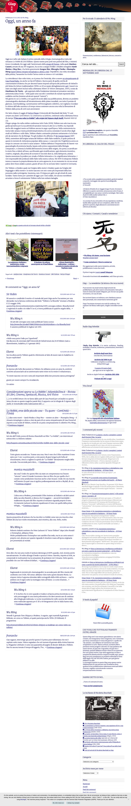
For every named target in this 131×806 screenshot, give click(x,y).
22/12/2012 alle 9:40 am (67, 491)
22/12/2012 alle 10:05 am (67, 527)
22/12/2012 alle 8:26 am (67, 469)
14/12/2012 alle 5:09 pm (68, 366)
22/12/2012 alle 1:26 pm (68, 590)
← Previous (9, 278)
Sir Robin (11, 294)
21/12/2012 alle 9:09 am (67, 433)
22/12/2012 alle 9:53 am (68, 514)
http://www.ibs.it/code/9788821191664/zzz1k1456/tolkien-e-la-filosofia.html (40, 324)
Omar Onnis (86, 485)
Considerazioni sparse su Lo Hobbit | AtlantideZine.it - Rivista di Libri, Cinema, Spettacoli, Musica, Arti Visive (41, 393)
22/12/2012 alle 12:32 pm (67, 568)
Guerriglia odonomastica (98, 396)
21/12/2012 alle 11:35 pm (67, 450)
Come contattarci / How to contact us (98, 236)
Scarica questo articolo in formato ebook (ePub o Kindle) (28, 225)
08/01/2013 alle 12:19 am (67, 635)
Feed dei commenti (89, 766)
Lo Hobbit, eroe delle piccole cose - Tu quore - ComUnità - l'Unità (39, 412)
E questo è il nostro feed (103, 342)
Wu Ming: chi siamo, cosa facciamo (97, 229)
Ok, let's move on (58, 803)
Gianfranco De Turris (30, 274)
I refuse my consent (73, 803)
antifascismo (18, 274)
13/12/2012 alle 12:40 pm (67, 318)
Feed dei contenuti (89, 763)
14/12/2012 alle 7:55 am (68, 335)
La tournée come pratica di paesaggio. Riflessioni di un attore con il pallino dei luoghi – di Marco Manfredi (102, 453)
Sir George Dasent (63, 136)
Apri (84, 130)
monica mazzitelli (24, 469)
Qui (84, 133)
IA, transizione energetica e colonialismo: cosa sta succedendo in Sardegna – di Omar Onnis (102, 504)
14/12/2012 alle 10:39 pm (69, 394)
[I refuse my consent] (128, 799)
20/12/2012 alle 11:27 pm (69, 413)
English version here (90, 231)
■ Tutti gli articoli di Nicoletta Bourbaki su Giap (98, 724)
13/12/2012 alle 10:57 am (67, 294)
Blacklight (23, 799)
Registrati (86, 757)
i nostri (104, 246)
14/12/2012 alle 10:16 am (67, 352)
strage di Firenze (52, 64)
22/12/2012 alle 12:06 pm (67, 549)
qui (66, 86)
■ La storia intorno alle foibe (92, 712)
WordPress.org (88, 769)
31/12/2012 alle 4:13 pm (68, 612)
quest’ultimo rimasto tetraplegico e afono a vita (30, 72)
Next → (76, 278)
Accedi (85, 760)
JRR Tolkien (55, 274)
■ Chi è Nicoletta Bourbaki (91, 697)
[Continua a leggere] (14, 311)
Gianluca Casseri (44, 274)
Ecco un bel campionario (93, 659)
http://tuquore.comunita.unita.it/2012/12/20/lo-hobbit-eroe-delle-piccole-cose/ (37, 443)
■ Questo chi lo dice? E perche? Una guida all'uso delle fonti (102, 720)
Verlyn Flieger (33, 113)
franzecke (11, 365)
